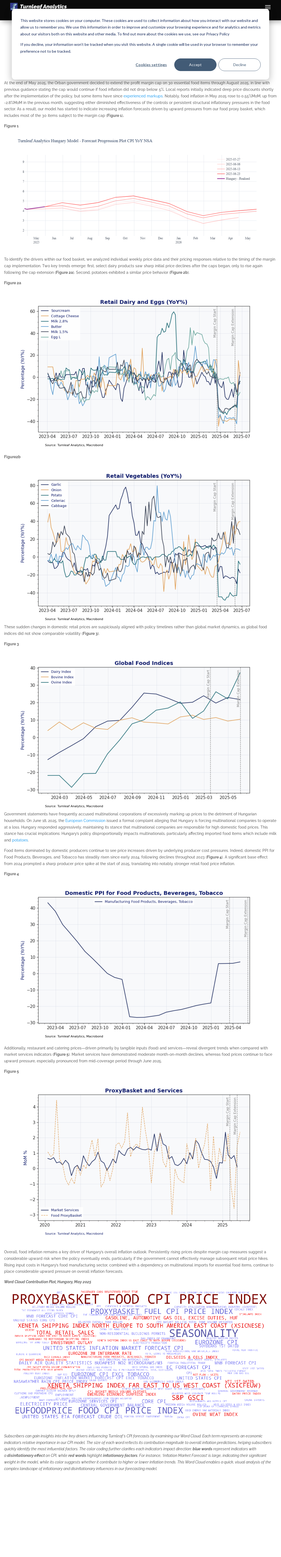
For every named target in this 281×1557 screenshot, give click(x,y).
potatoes (20, 840)
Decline (239, 64)
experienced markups (143, 96)
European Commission (85, 820)
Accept (195, 64)
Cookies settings (151, 64)
